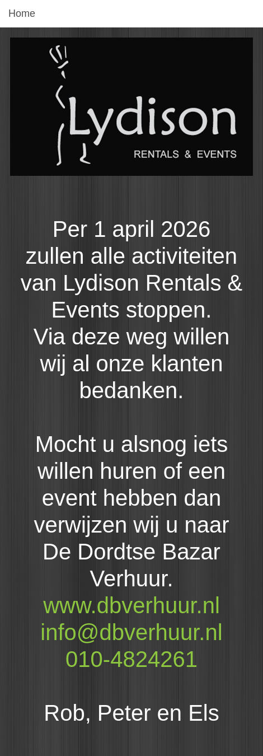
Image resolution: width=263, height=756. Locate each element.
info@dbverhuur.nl (131, 632)
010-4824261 (131, 659)
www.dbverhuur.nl (131, 605)
